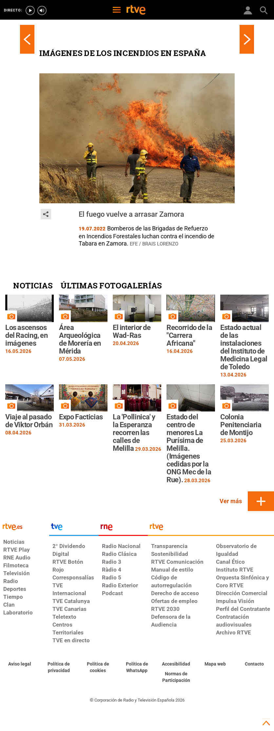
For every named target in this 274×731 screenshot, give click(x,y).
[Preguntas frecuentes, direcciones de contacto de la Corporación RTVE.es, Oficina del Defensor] (254, 664)
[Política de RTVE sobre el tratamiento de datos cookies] (98, 667)
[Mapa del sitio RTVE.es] (215, 664)
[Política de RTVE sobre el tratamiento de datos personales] (58, 667)
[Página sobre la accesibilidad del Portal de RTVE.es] (176, 664)
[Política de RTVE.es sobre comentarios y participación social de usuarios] (176, 677)
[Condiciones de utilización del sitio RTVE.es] (19, 664)
